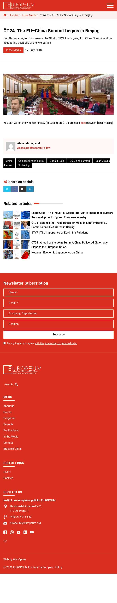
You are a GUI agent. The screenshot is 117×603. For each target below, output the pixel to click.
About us (8, 406)
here (83, 122)
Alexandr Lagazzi (28, 143)
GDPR (7, 472)
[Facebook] (14, 189)
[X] (7, 189)
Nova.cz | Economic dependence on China (57, 252)
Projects (8, 424)
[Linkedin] (30, 189)
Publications (11, 430)
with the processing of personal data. (56, 343)
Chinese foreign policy (31, 160)
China (9, 160)
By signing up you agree (42, 343)
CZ (5, 541)
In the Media (13, 50)
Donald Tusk (57, 160)
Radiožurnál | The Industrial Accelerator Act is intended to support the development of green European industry (72, 215)
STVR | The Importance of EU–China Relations (59, 232)
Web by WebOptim (14, 559)
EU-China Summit (80, 160)
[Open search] (11, 384)
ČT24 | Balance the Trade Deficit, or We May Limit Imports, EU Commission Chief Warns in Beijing (69, 225)
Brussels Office (12, 448)
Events (7, 412)
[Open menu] (110, 6)
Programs (9, 418)
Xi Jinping (24, 165)
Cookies (8, 478)
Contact (8, 442)
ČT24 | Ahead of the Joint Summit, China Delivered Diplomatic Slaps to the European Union (69, 245)
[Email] (22, 189)
